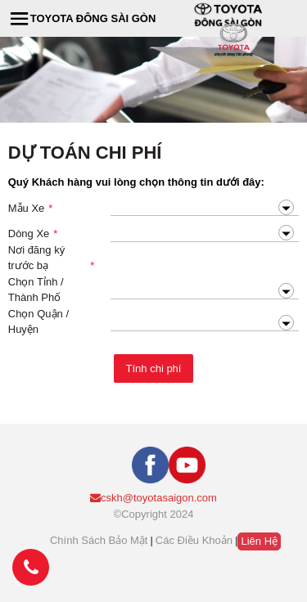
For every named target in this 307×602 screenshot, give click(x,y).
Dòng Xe (33, 234)
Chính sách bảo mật (99, 540)
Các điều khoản (194, 540)
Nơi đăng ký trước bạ (51, 259)
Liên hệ (259, 541)
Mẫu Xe (30, 208)
